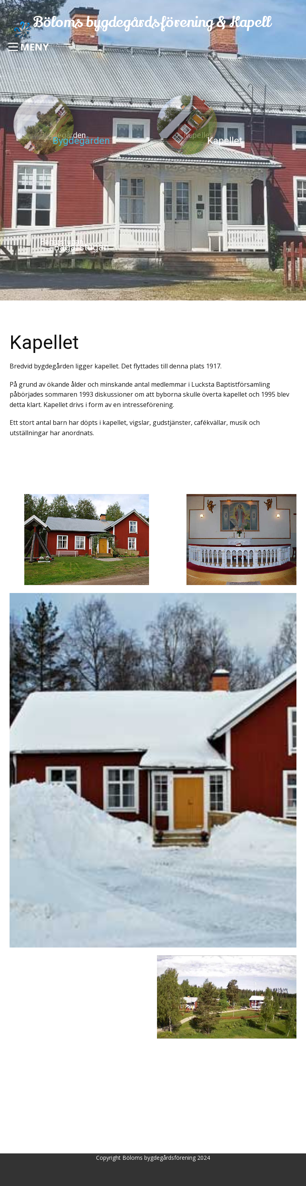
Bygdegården (81, 140)
